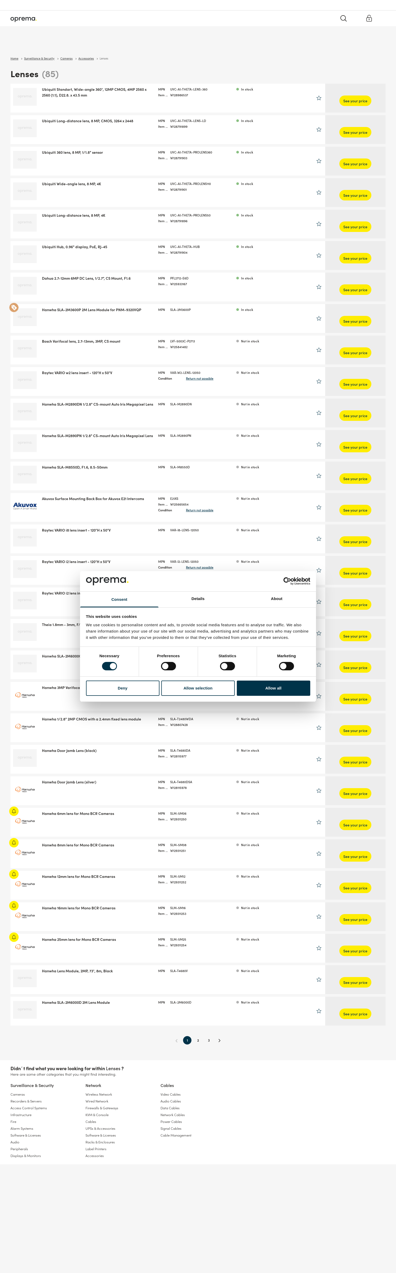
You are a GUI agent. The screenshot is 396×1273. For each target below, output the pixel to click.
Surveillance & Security (28, 44)
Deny (122, 688)
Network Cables (172, 1114)
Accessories (94, 1155)
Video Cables (170, 1094)
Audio (14, 1141)
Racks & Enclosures (100, 1141)
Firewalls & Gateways (101, 1107)
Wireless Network (98, 1094)
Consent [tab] (119, 599)
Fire (13, 1121)
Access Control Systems (28, 1107)
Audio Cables (170, 1101)
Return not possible (235, 378)
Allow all (273, 688)
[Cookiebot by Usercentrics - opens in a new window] (287, 581)
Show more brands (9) (31, 255)
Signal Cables (170, 1128)
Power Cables (171, 1121)
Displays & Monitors (25, 1155)
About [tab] (276, 598)
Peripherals (19, 1148)
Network (63, 44)
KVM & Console (97, 1114)
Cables (85, 44)
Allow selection (198, 688)
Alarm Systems (21, 1128)
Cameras (17, 1094)
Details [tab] (198, 598)
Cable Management (175, 1135)
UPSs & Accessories (100, 1128)
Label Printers (95, 1148)
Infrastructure (20, 1114)
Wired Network (96, 1101)
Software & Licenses (25, 1135)
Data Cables (170, 1107)
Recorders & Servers (26, 1101)
